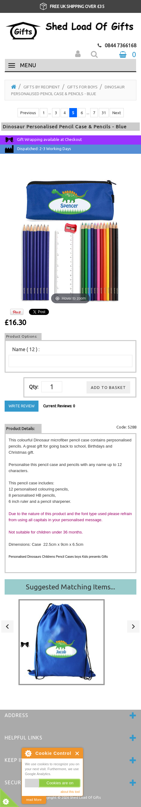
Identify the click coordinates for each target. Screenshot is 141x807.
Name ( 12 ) (25, 349)
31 (104, 113)
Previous (28, 113)
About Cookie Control (28, 753)
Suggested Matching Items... (70, 587)
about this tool (70, 791)
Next (116, 113)
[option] (70, 6)
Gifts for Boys (82, 87)
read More (34, 799)
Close (77, 753)
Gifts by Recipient (41, 87)
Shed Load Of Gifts (85, 797)
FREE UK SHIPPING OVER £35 (77, 6)
